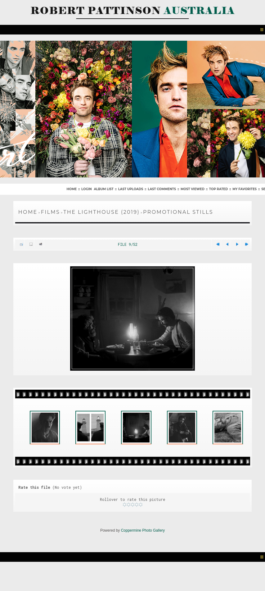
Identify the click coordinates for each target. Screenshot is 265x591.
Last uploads (130, 189)
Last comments (162, 189)
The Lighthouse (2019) (101, 212)
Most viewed (192, 189)
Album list (103, 189)
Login (86, 189)
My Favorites (244, 189)
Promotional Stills (178, 212)
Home (71, 189)
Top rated (218, 189)
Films (50, 212)
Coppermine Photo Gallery (143, 530)
